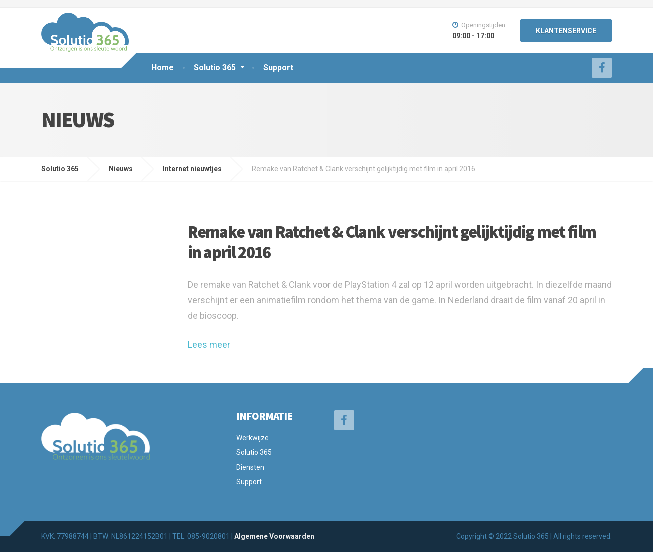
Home (162, 67)
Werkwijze (252, 438)
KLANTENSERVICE (566, 31)
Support (278, 67)
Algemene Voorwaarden (274, 536)
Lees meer (209, 345)
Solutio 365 (215, 67)
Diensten (250, 468)
